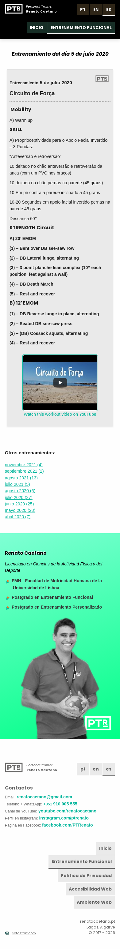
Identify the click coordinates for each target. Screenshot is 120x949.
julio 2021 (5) (17, 484)
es (108, 10)
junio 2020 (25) (19, 503)
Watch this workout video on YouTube (60, 385)
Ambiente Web (94, 902)
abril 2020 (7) (18, 516)
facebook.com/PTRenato (67, 825)
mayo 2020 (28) (20, 510)
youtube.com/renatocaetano (67, 810)
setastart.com (20, 933)
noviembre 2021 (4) (24, 464)
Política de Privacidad (86, 875)
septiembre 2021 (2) (24, 471)
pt (83, 10)
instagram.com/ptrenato (64, 818)
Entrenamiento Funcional (81, 28)
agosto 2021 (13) (21, 477)
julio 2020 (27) (19, 497)
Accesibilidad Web (90, 889)
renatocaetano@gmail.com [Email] (44, 796)
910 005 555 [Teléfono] (60, 803)
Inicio (36, 28)
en (96, 10)
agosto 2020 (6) (20, 490)
